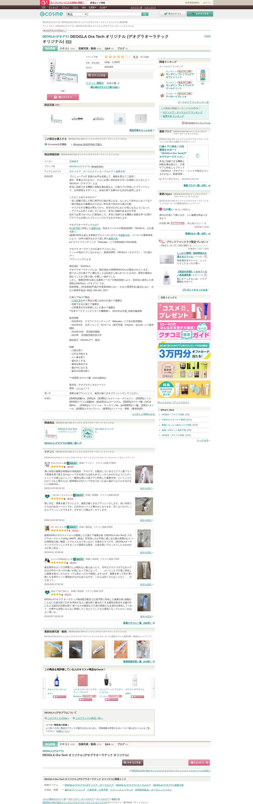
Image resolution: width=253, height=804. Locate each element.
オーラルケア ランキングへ (192, 102)
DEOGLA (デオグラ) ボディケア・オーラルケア (89, 785)
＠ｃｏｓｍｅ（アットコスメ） (174, 402)
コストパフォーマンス (121, 789)
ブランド (65, 7)
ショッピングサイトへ (59, 696)
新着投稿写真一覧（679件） (137, 661)
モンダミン (171, 71)
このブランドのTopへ (58, 718)
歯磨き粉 (120, 171)
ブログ (75, 7)
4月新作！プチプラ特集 (173, 414)
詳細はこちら (62, 731)
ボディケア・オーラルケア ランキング (183, 112)
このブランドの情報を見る (55, 30)
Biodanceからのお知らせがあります (89, 696)
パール (79, 388)
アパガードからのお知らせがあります (184, 93)
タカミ (50, 693)
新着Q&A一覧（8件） (196, 233)
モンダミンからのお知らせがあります (184, 71)
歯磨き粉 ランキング (173, 116)
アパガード (171, 93)
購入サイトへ (63, 97)
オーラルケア (106, 171)
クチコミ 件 (95, 83)
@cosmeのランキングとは (198, 123)
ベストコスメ (150, 7)
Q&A (84, 7)
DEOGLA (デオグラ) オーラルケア (133, 785)
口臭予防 (75, 228)
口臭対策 (76, 300)
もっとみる (202, 440)
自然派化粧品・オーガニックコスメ (153, 789)
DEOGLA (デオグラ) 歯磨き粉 (168, 785)
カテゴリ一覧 (136, 7)
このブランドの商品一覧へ (89, 718)
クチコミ (67, 48)
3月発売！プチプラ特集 (173, 435)
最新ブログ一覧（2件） (196, 185)
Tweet (207, 36)
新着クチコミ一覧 (137, 623)
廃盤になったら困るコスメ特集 (176, 425)
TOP (44, 7)
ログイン (207, 2)
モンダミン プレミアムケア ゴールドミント (180, 86)
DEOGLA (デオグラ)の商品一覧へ (61, 443)
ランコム (103, 696)
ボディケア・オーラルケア (83, 171)
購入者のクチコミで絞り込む (104, 87)
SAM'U (128, 693)
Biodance (77, 696)
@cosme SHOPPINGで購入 (87, 144)
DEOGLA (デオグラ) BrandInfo (98, 166)
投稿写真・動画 (89, 48)
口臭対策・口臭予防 (97, 789)
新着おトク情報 (97, 3)
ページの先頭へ (171, 770)
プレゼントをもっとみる (195, 289)
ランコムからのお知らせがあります (115, 696)
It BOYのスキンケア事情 (173, 419)
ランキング (53, 7)
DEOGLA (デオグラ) (56, 36)
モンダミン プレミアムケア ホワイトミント (180, 75)
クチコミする (97, 75)
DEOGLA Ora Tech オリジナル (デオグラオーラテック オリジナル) (86, 755)
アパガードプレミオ (176, 96)
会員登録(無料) (192, 2)
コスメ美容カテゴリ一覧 (54, 799)
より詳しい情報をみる (143, 414)
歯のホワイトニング (75, 789)
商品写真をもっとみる (140, 130)
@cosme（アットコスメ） (136, 802)
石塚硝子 (73, 161)
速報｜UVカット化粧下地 (174, 430)
